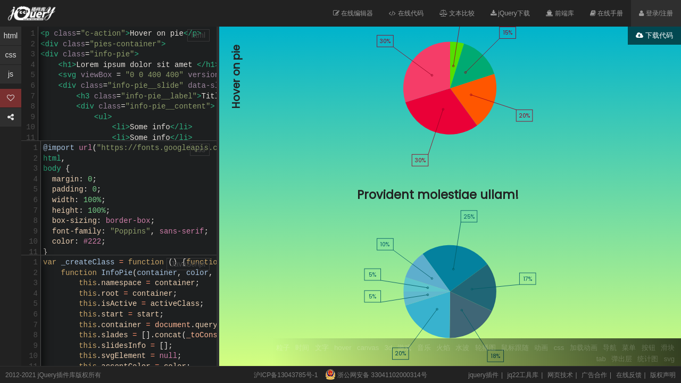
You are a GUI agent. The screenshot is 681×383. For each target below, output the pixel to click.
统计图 (647, 359)
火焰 (443, 348)
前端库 (560, 13)
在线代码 (406, 13)
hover (343, 348)
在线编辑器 (353, 13)
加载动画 (583, 348)
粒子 (283, 348)
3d (388, 348)
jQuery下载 (510, 13)
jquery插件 (483, 375)
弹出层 (621, 359)
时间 (302, 348)
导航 (610, 348)
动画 (541, 348)
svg (669, 359)
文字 (322, 348)
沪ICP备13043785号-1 (286, 375)
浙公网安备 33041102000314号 (373, 375)
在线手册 (606, 13)
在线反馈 (629, 375)
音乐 (424, 348)
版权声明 (663, 375)
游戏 (404, 348)
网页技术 (560, 375)
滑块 (668, 348)
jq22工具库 (522, 375)
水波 (462, 348)
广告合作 (594, 375)
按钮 (648, 348)
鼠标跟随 (515, 348)
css (559, 348)
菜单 (629, 348)
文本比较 (457, 13)
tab (601, 359)
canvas (368, 348)
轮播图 (485, 348)
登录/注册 (656, 13)
